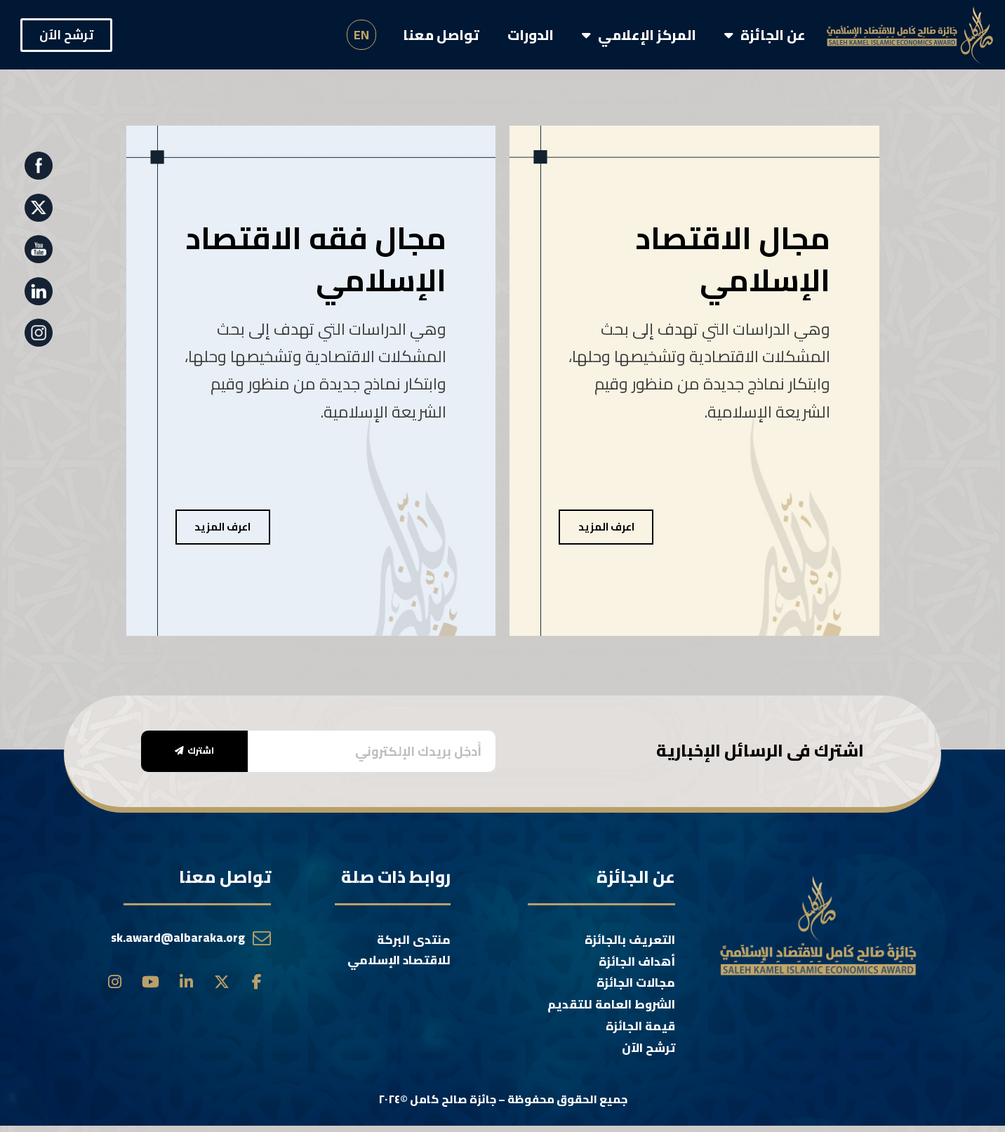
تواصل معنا (441, 35)
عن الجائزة (765, 35)
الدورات (530, 35)
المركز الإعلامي (639, 35)
